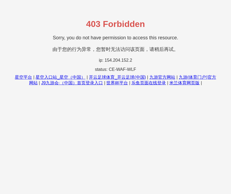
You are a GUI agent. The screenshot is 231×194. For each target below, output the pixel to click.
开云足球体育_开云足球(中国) (117, 77)
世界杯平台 (117, 83)
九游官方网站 (162, 77)
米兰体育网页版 (184, 83)
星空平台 (23, 77)
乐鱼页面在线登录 (148, 83)
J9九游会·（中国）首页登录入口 (72, 83)
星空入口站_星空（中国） (60, 77)
